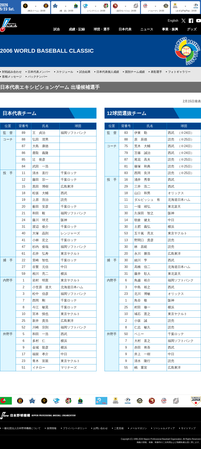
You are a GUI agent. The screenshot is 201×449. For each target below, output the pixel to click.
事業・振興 (170, 29)
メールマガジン (138, 428)
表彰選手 (156, 71)
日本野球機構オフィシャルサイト (18, 25)
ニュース (146, 29)
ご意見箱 (119, 428)
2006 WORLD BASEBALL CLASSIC (47, 51)
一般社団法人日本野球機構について (21, 428)
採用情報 (51, 428)
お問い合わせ (100, 428)
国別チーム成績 (135, 71)
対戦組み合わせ (12, 71)
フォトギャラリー (179, 71)
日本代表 (125, 29)
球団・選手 (102, 29)
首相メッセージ (12, 76)
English (173, 20)
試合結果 (84, 71)
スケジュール (64, 71)
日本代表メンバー (39, 71)
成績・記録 (77, 29)
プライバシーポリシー (75, 428)
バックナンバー (37, 76)
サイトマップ (188, 428)
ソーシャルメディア (164, 428)
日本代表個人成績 (107, 71)
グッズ (192, 29)
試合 (56, 29)
